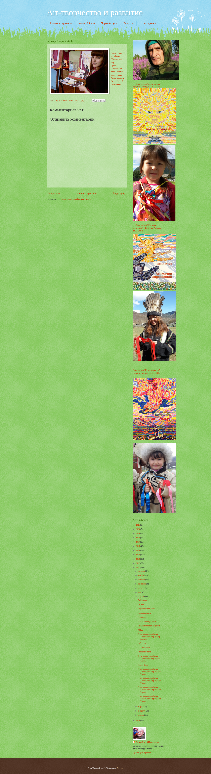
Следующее (54, 193)
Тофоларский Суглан (146, 609)
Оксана (141, 604)
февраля (141, 711)
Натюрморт (142, 617)
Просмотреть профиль (142, 752)
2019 (138, 533)
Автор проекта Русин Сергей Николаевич (117, 81)
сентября (142, 584)
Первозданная (148, 23)
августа (141, 588)
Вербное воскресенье (147, 621)
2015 (138, 550)
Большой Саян (86, 23)
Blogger (120, 768)
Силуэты (128, 23)
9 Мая (140, 630)
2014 (138, 555)
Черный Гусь (109, 23)
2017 (138, 542)
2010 (138, 720)
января (141, 715)
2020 (138, 529)
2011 (138, 567)
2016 (138, 546)
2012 (138, 563)
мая (140, 592)
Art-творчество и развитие (95, 12)
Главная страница (61, 23)
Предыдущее (119, 193)
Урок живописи (144, 613)
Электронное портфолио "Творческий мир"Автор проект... (149, 636)
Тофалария (142, 600)
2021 (138, 525)
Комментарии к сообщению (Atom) (76, 199)
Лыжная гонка (144, 647)
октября (141, 579)
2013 (138, 559)
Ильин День (143, 665)
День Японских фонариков (149, 626)
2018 (138, 538)
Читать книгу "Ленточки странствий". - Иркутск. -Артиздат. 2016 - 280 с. (147, 228)
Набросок (142, 643)
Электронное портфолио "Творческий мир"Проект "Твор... (149, 658)
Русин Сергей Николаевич (147, 742)
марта (140, 706)
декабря (141, 571)
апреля (141, 597)
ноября (141, 575)
